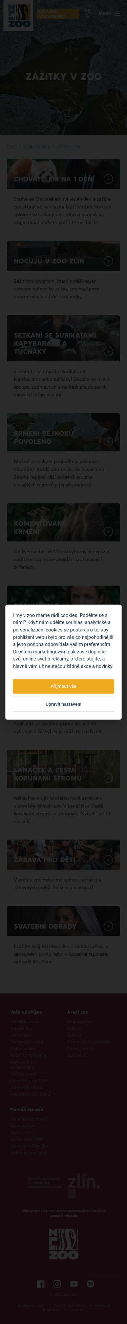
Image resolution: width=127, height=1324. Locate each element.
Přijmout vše (63, 686)
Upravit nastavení (64, 704)
